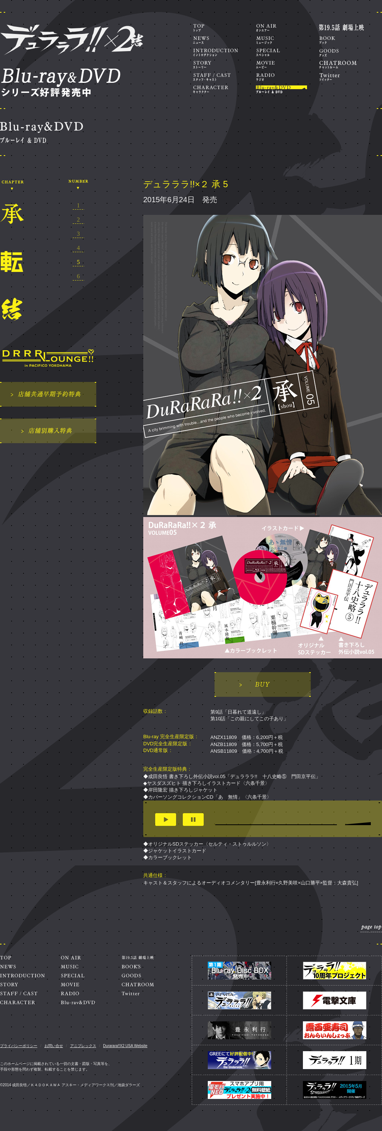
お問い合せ (53, 1046)
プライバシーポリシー (18, 1046)
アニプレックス (83, 1046)
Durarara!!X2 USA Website (125, 1046)
